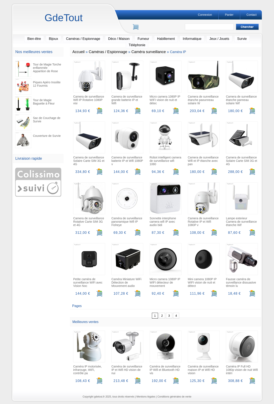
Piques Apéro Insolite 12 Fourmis (38, 86)
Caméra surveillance (148, 52)
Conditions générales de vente (174, 396)
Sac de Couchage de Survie (37, 122)
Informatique (192, 39)
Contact (252, 14)
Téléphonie (137, 45)
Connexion (205, 14)
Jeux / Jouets (219, 39)
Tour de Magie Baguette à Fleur (35, 104)
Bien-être (34, 39)
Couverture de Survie (38, 140)
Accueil (78, 52)
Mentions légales (145, 396)
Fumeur (143, 39)
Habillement (166, 39)
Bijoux (53, 39)
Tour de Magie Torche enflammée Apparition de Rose (38, 69)
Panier (229, 14)
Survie (242, 39)
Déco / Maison (118, 39)
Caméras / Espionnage (83, 39)
